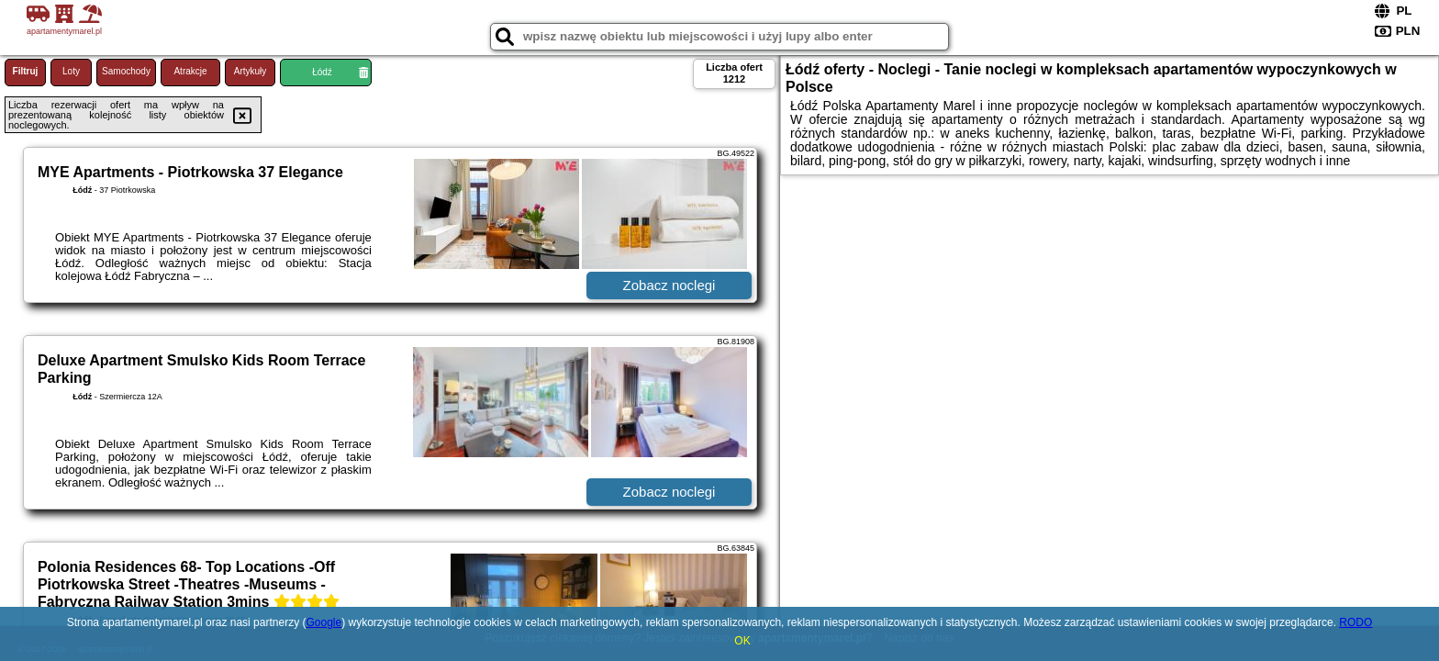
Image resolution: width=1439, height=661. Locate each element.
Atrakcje (189, 71)
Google (323, 622)
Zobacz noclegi (669, 285)
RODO (1355, 622)
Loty (71, 71)
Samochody (126, 71)
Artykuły (250, 71)
